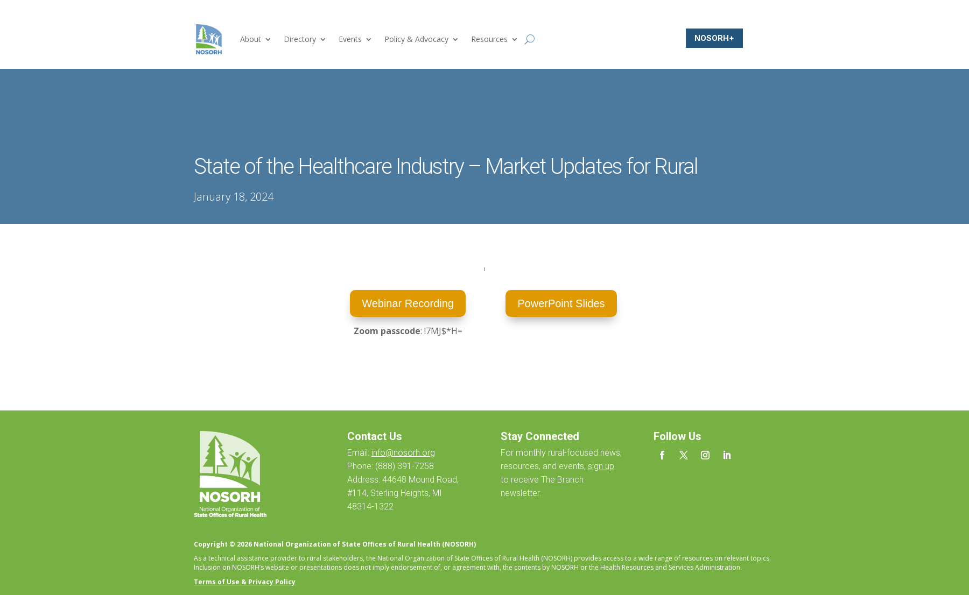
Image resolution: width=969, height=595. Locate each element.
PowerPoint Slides (561, 303)
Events (350, 39)
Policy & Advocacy (416, 39)
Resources (489, 39)
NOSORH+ (714, 37)
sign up (601, 466)
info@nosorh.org (403, 453)
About (250, 39)
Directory (300, 39)
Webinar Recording (408, 303)
